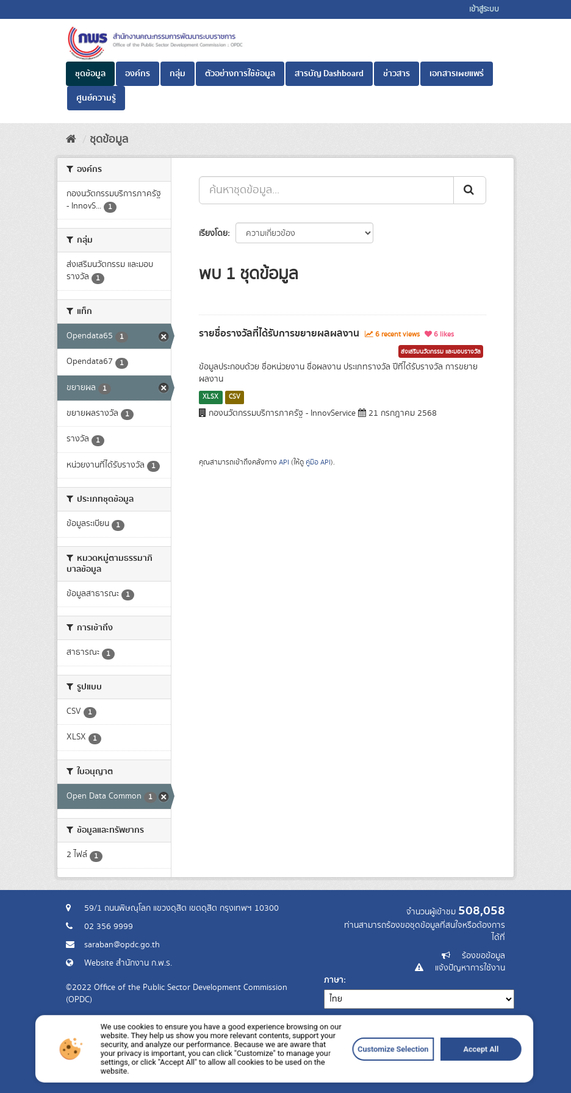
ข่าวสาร (396, 73)
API (284, 462)
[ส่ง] (469, 190)
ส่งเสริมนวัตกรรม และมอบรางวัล (441, 351)
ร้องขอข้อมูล (483, 956)
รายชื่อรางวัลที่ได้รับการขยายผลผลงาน (279, 333)
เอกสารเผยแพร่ (456, 73)
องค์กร (137, 73)
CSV (234, 397)
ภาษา (333, 980)
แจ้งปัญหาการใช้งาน (470, 968)
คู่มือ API (318, 462)
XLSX (210, 397)
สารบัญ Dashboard (329, 73)
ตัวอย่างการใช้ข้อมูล (240, 73)
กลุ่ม (177, 73)
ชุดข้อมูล (90, 73)
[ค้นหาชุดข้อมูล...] (326, 190)
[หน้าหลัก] (71, 140)
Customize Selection (356, 1070)
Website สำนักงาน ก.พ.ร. (128, 963)
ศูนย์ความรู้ (96, 98)
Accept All (420, 1070)
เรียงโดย (213, 233)
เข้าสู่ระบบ (484, 9)
